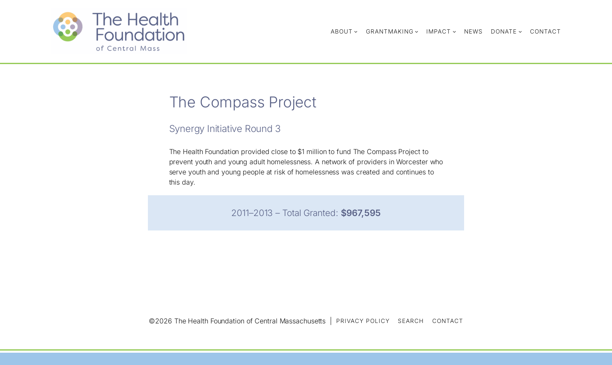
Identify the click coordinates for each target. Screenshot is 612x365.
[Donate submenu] (520, 31)
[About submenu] (355, 31)
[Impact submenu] (454, 31)
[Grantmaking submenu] (416, 31)
